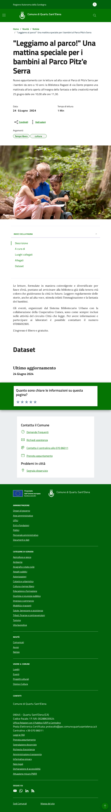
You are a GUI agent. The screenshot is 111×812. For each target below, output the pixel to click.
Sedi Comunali (20, 803)
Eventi (16, 674)
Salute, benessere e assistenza (28, 610)
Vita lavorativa (20, 625)
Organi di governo (21, 511)
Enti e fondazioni (21, 525)
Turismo (17, 620)
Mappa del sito (48, 803)
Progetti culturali (21, 679)
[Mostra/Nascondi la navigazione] (4, 15)
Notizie (16, 652)
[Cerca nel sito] (94, 15)
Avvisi (16, 647)
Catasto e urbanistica (23, 581)
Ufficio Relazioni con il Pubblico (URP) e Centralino (37, 723)
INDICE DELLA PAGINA (55, 234)
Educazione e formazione (25, 591)
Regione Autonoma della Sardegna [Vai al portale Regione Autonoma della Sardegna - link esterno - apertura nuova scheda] (29, 4)
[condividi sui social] (21, 122)
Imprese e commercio (23, 601)
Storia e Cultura (20, 684)
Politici (16, 530)
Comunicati (18, 642)
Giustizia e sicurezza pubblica (27, 596)
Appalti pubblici (20, 571)
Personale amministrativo (25, 535)
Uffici (15, 520)
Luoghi (16, 669)
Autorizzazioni (19, 576)
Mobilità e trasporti (22, 605)
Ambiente (17, 562)
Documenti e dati (21, 540)
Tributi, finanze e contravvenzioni (29, 615)
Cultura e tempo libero (23, 586)
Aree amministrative (23, 515)
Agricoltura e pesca (22, 557)
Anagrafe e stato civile (23, 567)
